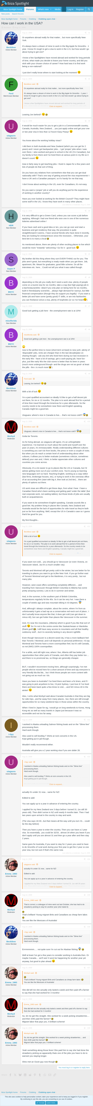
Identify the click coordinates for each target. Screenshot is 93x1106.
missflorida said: (30, 335)
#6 (89, 277)
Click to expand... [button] (56, 106)
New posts (5, 14)
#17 (88, 968)
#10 (88, 421)
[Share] (85, 32)
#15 (88, 895)
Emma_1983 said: (31, 900)
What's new (43, 9)
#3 (89, 121)
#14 (88, 859)
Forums (30, 9)
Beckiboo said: (30, 84)
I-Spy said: (28, 762)
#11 (88, 526)
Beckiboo (7, 27)
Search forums (18, 14)
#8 (89, 329)
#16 (88, 927)
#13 (88, 757)
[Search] (89, 9)
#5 (89, 254)
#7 (89, 306)
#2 (89, 79)
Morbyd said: (29, 973)
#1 (89, 33)
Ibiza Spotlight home (12, 9)
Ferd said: (28, 379)
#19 (88, 1028)
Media (57, 9)
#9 (89, 374)
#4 (89, 211)
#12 (88, 720)
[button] (51, 9)
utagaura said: (29, 864)
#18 (88, 999)
